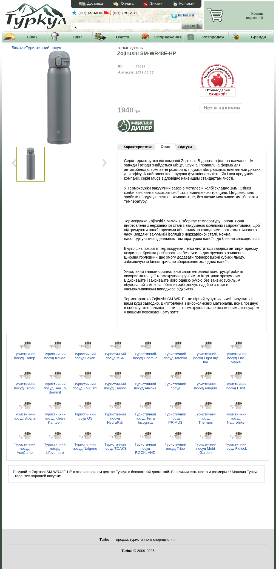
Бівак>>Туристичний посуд (36, 48)
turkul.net (186, 15)
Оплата (118, 4)
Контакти (178, 4)
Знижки (148, 4)
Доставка (89, 4)
